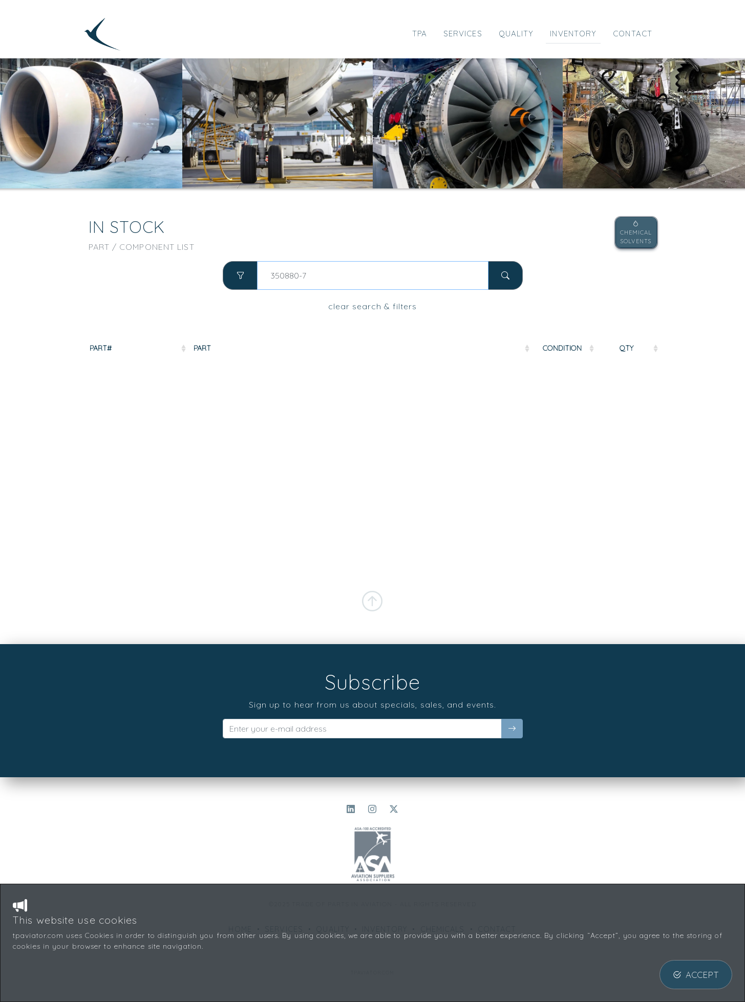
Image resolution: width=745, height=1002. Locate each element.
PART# (101, 348)
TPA (419, 33)
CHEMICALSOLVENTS (636, 232)
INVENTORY (573, 33)
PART (202, 348)
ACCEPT (696, 974)
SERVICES (462, 33)
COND (562, 348)
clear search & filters (372, 306)
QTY (626, 348)
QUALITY (516, 33)
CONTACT (632, 33)
